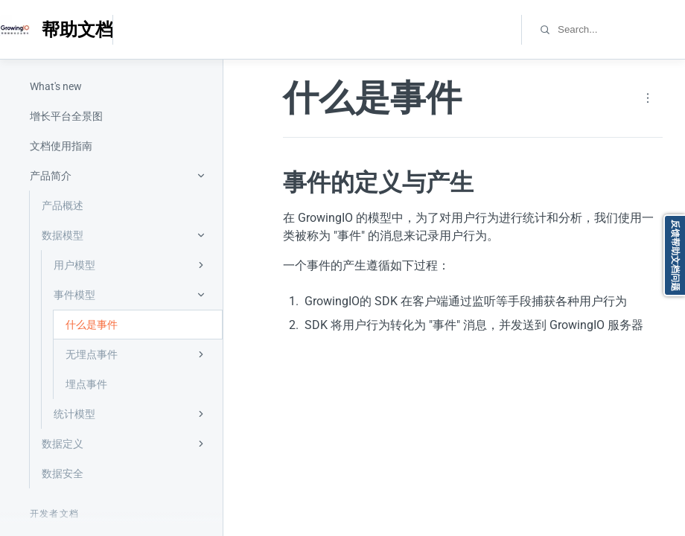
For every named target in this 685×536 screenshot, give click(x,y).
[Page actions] (648, 98)
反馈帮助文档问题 (675, 255)
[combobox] (620, 29)
